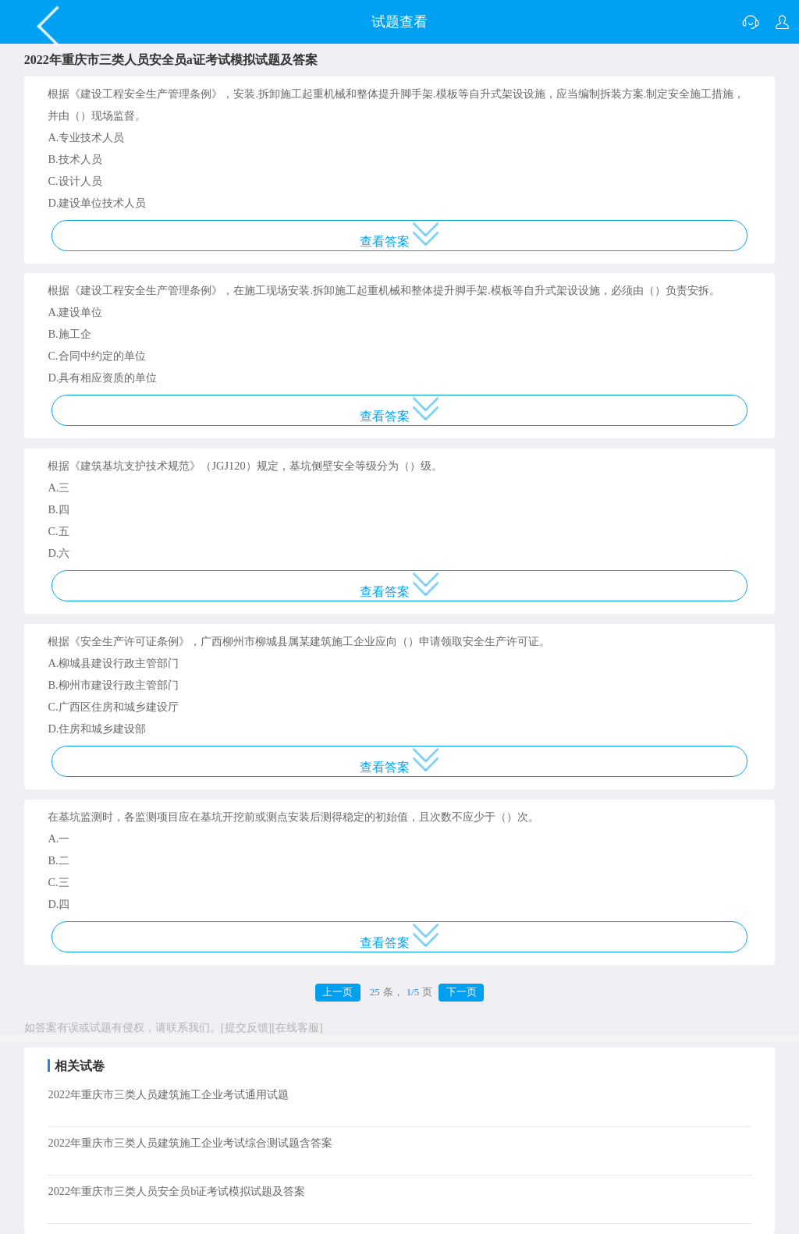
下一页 (461, 992)
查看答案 (400, 235)
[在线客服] (297, 1027)
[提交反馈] (246, 1027)
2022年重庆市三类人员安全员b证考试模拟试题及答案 (176, 1191)
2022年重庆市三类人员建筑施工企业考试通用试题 (168, 1094)
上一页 (337, 992)
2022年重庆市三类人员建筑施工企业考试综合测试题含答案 (190, 1142)
